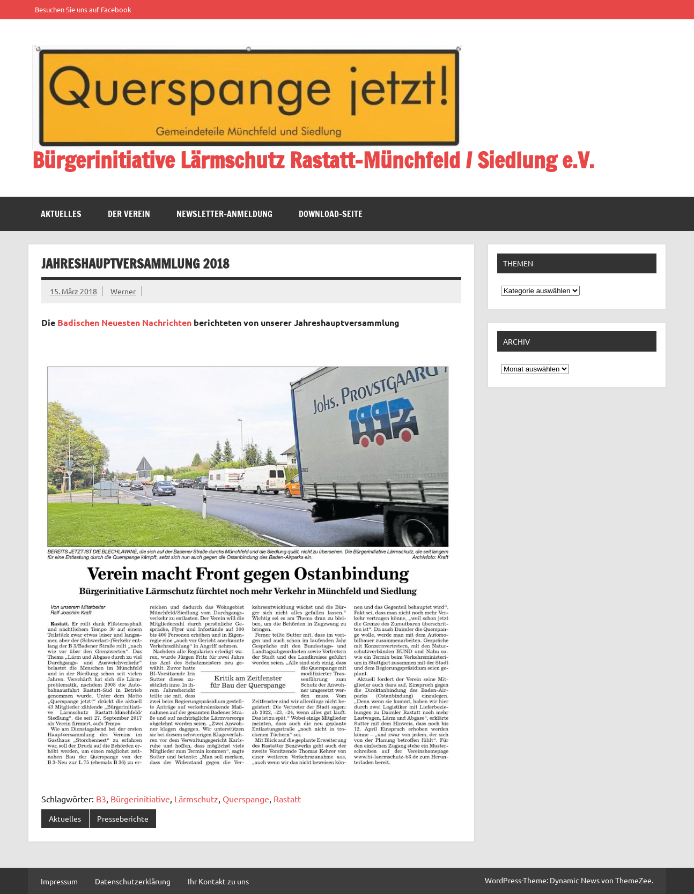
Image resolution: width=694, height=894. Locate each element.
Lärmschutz (196, 798)
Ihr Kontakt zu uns (218, 881)
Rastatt (287, 798)
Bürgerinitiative (140, 798)
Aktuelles (61, 214)
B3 (101, 798)
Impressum (59, 881)
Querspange (246, 798)
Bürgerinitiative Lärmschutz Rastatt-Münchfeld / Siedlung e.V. (313, 160)
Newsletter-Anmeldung (224, 214)
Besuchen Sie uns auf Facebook (83, 9)
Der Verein (129, 214)
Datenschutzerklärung (133, 881)
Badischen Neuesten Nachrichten (124, 322)
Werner (123, 291)
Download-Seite (331, 214)
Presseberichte (123, 818)
